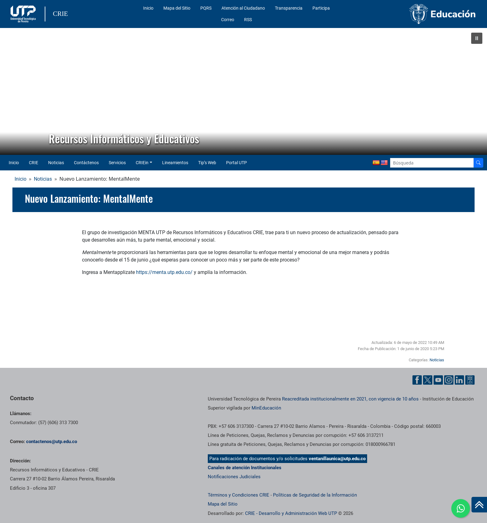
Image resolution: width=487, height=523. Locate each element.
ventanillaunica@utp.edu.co (337, 458)
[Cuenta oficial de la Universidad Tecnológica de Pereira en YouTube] (438, 380)
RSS (248, 19)
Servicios (117, 162)
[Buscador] (478, 163)
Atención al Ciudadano (243, 8)
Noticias (56, 162)
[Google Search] (432, 163)
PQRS (206, 8)
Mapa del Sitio (176, 8)
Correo (227, 19)
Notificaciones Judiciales (234, 476)
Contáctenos (86, 162)
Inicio (148, 8)
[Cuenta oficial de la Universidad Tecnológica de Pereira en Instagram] (448, 380)
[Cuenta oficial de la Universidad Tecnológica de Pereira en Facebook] (417, 380)
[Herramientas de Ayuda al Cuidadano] (470, 380)
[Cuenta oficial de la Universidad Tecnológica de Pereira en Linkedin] (459, 380)
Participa (321, 8)
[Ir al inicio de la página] (479, 504)
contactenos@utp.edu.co (51, 441)
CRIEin (142, 162)
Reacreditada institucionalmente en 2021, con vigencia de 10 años (350, 399)
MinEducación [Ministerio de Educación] (266, 408)
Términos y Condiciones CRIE (238, 495)
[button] (476, 38)
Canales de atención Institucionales (244, 467)
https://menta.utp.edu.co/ (164, 272)
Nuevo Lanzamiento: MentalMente (89, 198)
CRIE (33, 162)
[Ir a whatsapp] (460, 508)
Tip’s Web (207, 162)
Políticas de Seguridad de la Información (315, 495)
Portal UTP (236, 162)
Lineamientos (175, 162)
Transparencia (289, 8)
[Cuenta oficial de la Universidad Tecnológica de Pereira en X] (427, 380)
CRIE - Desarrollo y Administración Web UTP (291, 513)
